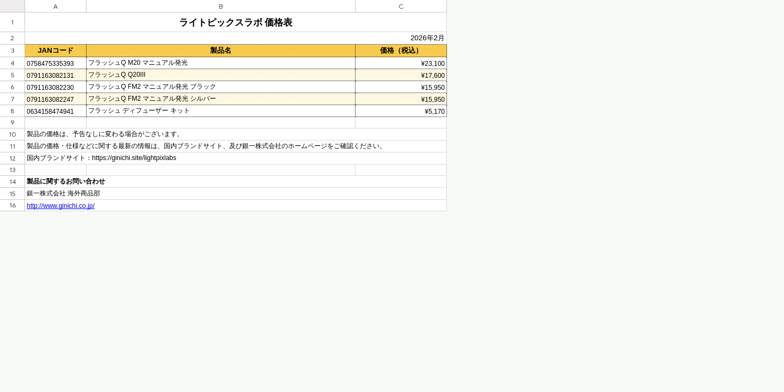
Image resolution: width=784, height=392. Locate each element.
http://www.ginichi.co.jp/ (61, 206)
